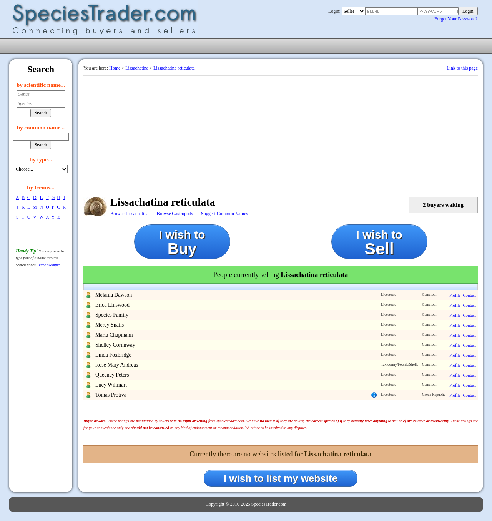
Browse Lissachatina (129, 213)
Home (114, 68)
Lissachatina (136, 68)
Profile (454, 295)
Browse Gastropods (175, 213)
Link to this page (462, 68)
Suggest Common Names (224, 213)
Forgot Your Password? (455, 19)
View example (49, 265)
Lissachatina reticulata (174, 68)
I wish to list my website (280, 478)
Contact (469, 295)
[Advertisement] (280, 133)
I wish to (182, 242)
